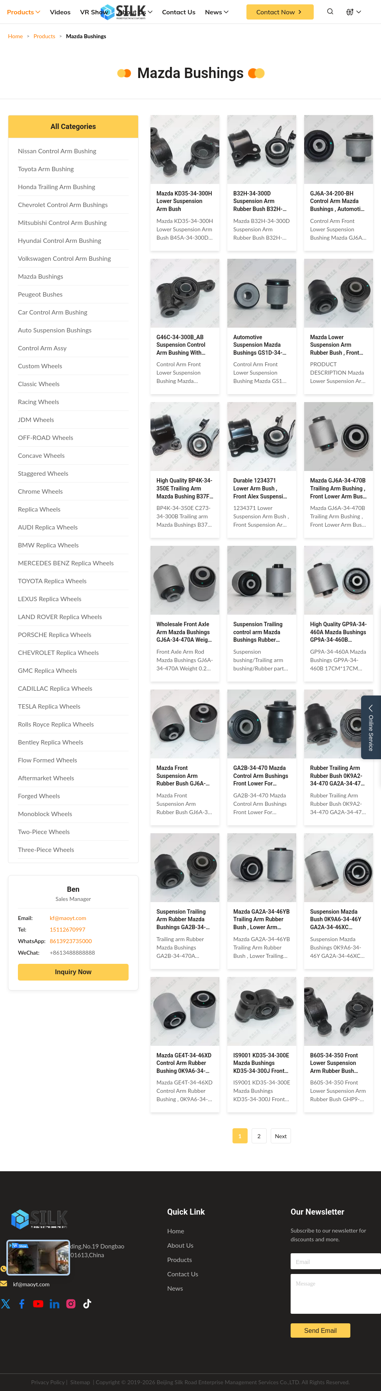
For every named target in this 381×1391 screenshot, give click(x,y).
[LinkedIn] (54, 1304)
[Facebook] (21, 1304)
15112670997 (67, 929)
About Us (135, 12)
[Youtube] (38, 1304)
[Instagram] (70, 1304)
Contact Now (280, 12)
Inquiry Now (73, 972)
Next (281, 1136)
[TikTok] (87, 1304)
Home (15, 36)
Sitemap (80, 1382)
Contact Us (178, 12)
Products (24, 12)
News (217, 12)
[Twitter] (5, 1304)
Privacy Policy (47, 1382)
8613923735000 (71, 941)
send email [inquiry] (320, 1330)
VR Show (94, 12)
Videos (60, 12)
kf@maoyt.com (68, 917)
